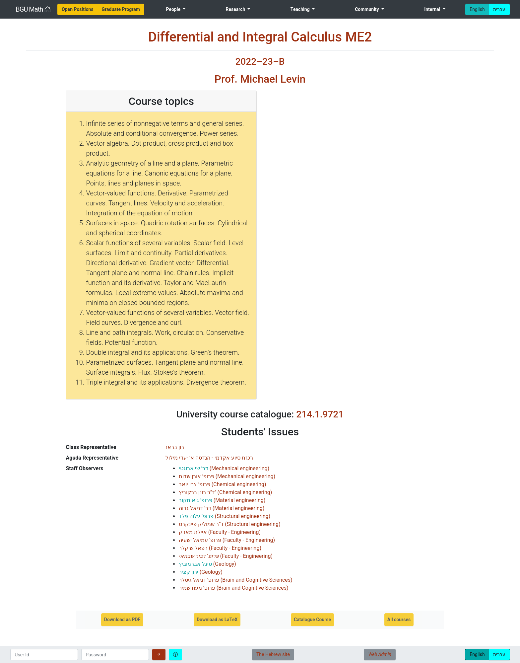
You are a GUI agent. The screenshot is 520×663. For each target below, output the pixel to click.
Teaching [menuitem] (301, 9)
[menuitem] (77, 9)
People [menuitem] (173, 9)
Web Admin (379, 654)
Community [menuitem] (367, 9)
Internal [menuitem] (432, 9)
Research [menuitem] (236, 9)
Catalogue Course (312, 619)
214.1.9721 (320, 414)
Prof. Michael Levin (260, 79)
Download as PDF (122, 619)
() (224, 468)
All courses (399, 619)
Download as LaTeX (217, 619)
